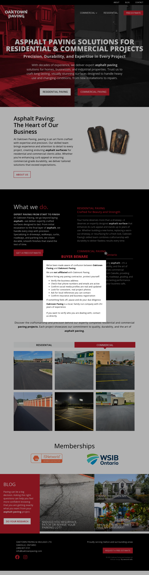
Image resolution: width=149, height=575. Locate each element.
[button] (105, 253)
